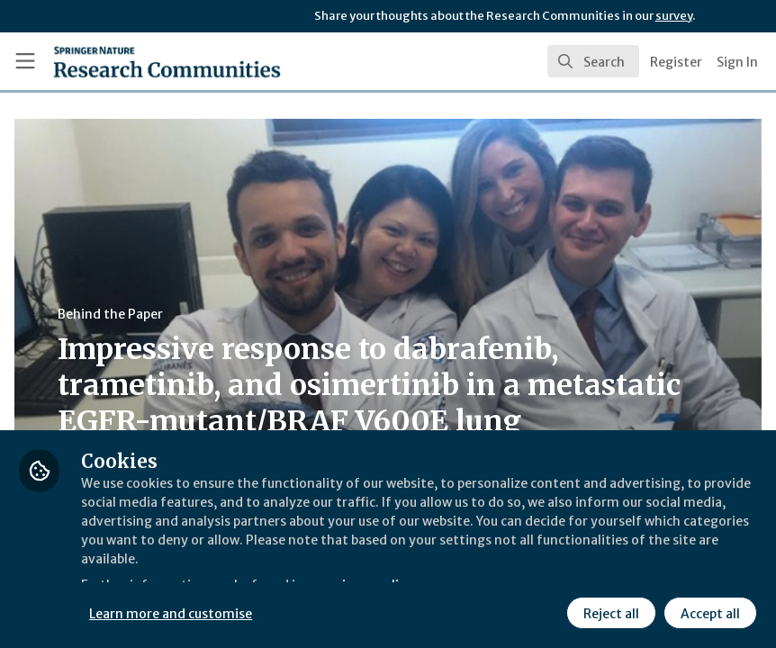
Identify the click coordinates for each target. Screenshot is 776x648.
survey (673, 15)
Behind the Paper (340, 314)
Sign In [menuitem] (737, 62)
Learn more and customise (402, 611)
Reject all (608, 611)
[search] (593, 61)
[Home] (131, 61)
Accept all (707, 611)
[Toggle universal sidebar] (25, 61)
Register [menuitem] (676, 62)
